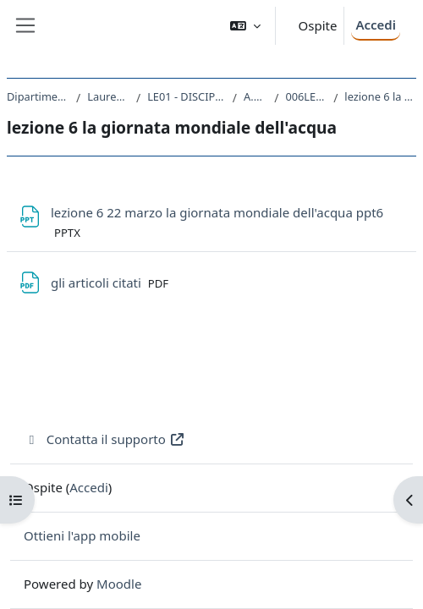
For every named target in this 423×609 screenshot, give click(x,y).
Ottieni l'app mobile (82, 535)
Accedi (375, 24)
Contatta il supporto (104, 439)
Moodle (118, 583)
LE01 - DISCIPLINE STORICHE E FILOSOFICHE (186, 96)
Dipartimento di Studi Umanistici (38, 96)
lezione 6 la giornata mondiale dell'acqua (380, 96)
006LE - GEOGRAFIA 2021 (306, 96)
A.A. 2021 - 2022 (255, 96)
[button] (245, 26)
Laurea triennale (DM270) (108, 96)
